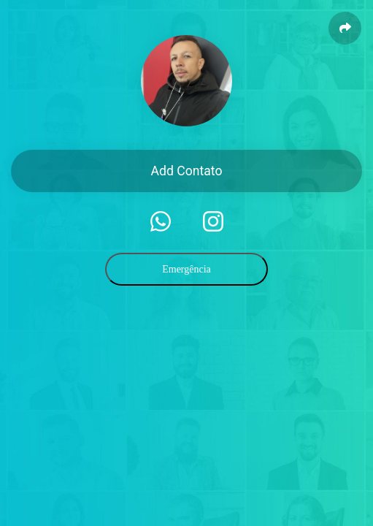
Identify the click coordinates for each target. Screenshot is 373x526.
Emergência (186, 269)
